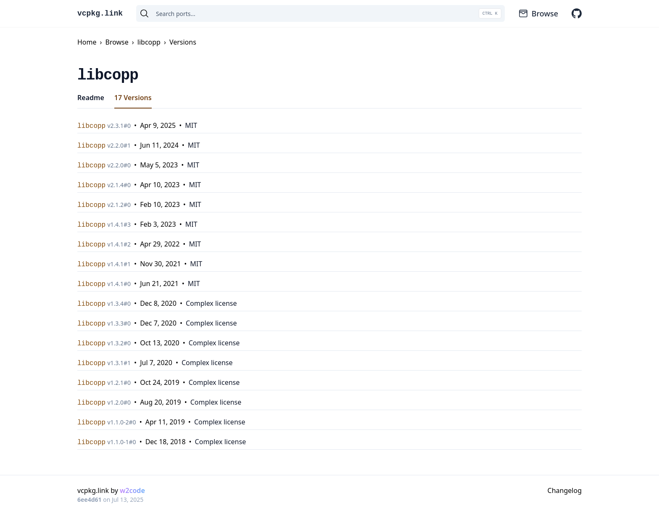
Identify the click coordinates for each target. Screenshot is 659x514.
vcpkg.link (100, 13)
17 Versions (133, 97)
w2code (132, 490)
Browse (538, 13)
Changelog (565, 490)
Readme (90, 97)
